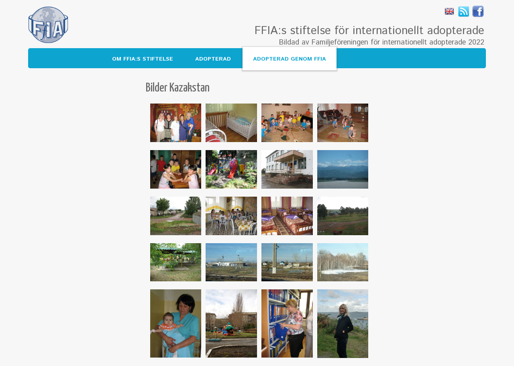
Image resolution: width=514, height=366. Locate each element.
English (449, 11)
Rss (464, 11)
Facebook (478, 11)
